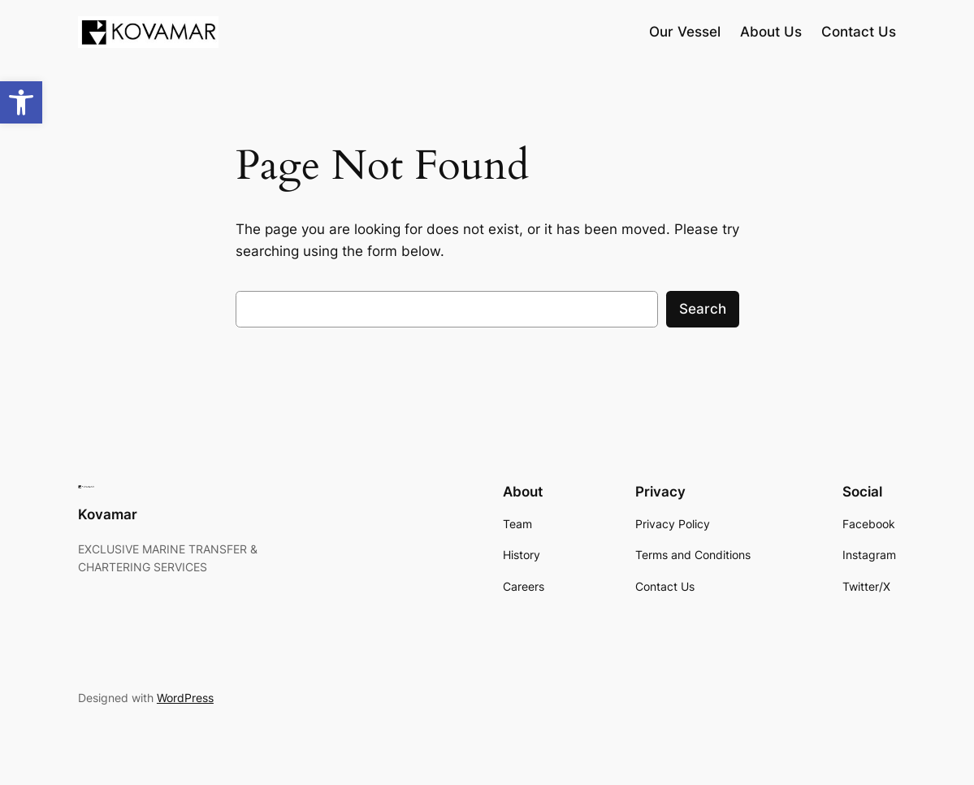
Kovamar (107, 514)
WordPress (185, 698)
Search (702, 309)
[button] (21, 102)
